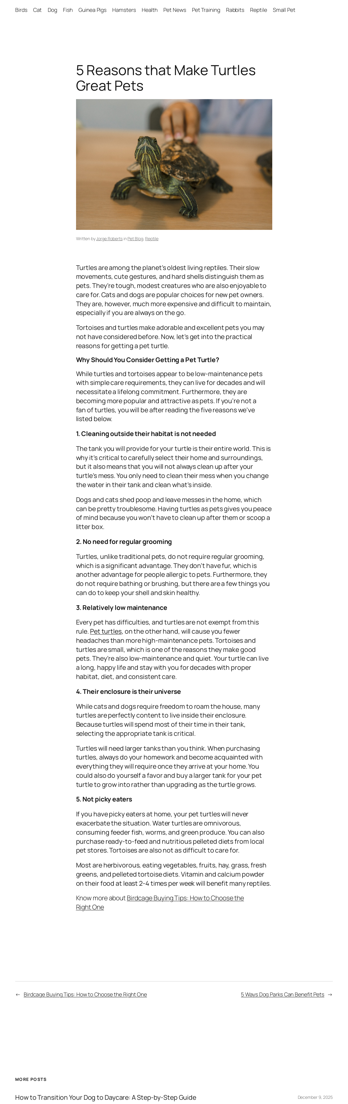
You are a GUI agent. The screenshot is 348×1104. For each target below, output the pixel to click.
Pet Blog (135, 238)
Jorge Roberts (109, 238)
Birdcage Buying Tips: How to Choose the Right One (85, 994)
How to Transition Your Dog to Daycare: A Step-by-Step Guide (105, 1097)
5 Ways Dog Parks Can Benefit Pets (282, 994)
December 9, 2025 (315, 1097)
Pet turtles (106, 631)
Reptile (151, 238)
